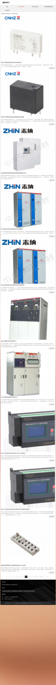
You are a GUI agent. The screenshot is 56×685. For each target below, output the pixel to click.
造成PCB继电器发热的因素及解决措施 (12, 117)
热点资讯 (7, 10)
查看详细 (52, 68)
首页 (7, 6)
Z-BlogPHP (12, 603)
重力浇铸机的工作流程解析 (29, 591)
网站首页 (8, 13)
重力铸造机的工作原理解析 (17, 591)
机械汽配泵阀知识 (49, 6)
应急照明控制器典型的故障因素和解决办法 (13, 173)
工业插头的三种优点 (6, 591)
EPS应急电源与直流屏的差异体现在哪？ (13, 285)
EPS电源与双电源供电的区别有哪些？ (12, 229)
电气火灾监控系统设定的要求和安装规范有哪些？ (15, 509)
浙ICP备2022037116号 (46, 603)
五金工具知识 (35, 6)
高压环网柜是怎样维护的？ (9, 341)
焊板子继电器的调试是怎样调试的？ (11, 62)
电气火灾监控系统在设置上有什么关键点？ (13, 453)
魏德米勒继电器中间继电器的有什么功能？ (13, 565)
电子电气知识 (21, 6)
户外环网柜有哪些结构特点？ (9, 397)
